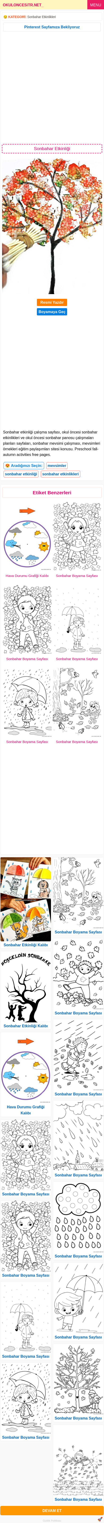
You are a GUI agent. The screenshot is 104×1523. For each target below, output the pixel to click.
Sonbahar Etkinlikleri (41, 17)
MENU (95, 5)
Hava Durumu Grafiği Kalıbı (27, 576)
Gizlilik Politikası (52, 1520)
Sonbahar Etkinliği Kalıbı (26, 945)
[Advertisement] (52, 87)
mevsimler (57, 466)
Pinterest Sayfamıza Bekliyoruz (52, 27)
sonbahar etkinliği (21, 474)
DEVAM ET (52, 1511)
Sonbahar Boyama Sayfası (77, 576)
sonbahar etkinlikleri (60, 474)
